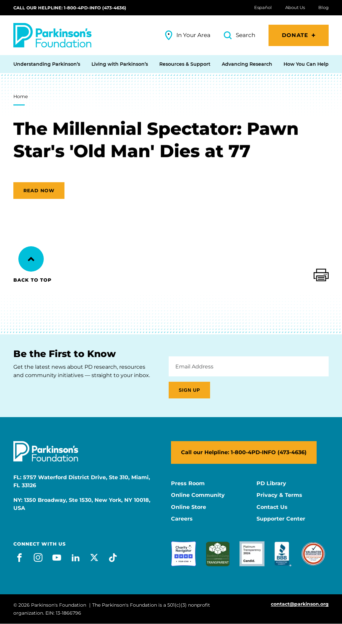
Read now (38, 191)
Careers (182, 519)
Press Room (188, 484)
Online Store (188, 507)
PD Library (271, 484)
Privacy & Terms (279, 495)
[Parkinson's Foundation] (52, 35)
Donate (295, 35)
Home (20, 96)
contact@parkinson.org (300, 604)
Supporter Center (280, 519)
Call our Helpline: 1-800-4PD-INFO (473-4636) (69, 7)
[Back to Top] (31, 259)
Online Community (198, 495)
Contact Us (272, 507)
